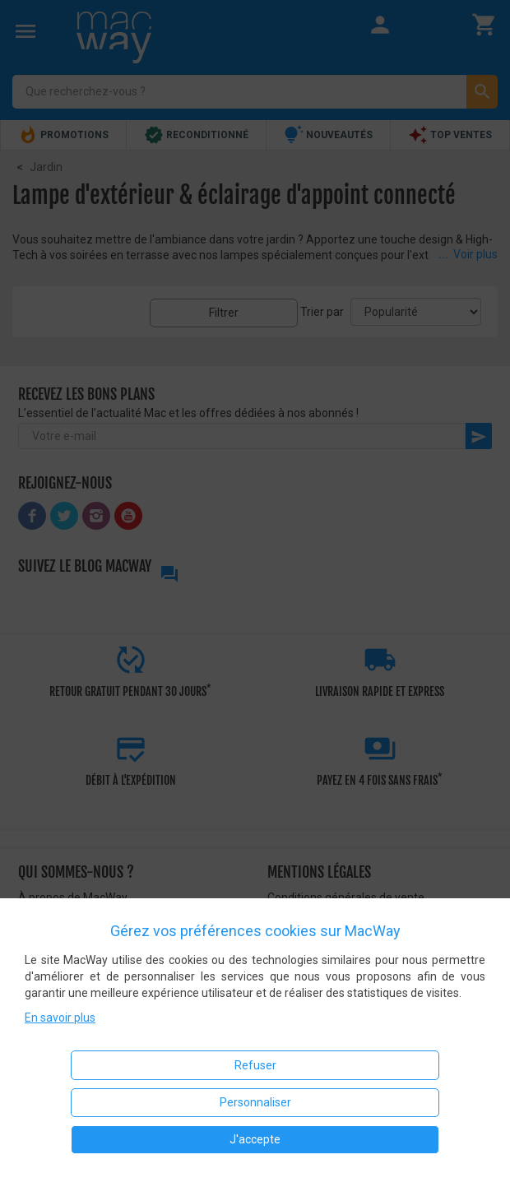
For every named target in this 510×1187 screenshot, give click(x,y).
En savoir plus (60, 1017)
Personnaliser (255, 1102)
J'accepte (255, 1139)
